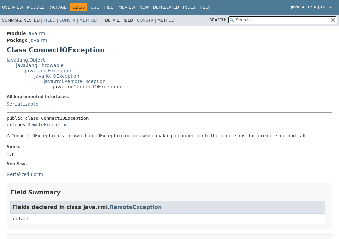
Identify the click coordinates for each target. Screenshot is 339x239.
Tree (108, 7)
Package (57, 7)
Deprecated (166, 7)
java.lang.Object (26, 60)
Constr (67, 20)
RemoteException (48, 124)
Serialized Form (25, 174)
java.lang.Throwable (40, 65)
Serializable (22, 104)
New (144, 7)
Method (88, 20)
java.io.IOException (56, 76)
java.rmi (37, 33)
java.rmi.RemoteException (75, 81)
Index (189, 7)
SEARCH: (217, 20)
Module (35, 7)
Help (205, 7)
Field (49, 20)
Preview (126, 7)
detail (21, 218)
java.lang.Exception (48, 70)
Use (95, 7)
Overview (12, 7)
